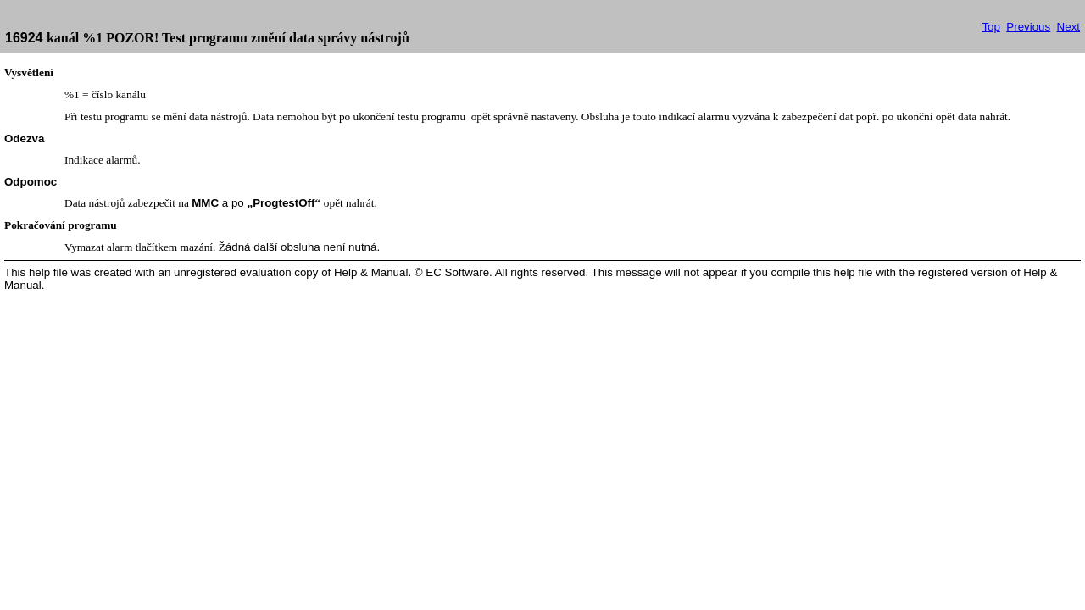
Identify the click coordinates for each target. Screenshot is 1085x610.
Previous (1028, 26)
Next (1068, 26)
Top (991, 26)
